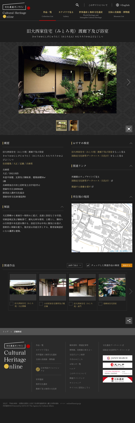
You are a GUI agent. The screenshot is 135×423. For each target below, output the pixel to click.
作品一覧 (47, 14)
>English (123, 5)
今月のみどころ (76, 359)
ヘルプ (72, 368)
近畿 (22, 163)
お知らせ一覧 (75, 364)
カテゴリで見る (66, 14)
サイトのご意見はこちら (80, 387)
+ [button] (75, 207)
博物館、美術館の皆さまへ (81, 349)
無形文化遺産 (41, 384)
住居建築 (7, 163)
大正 (15, 163)
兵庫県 (29, 163)
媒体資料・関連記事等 (79, 345)
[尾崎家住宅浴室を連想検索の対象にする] (100, 304)
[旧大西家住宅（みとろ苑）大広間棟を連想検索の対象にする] (11, 303)
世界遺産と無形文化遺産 (91, 14)
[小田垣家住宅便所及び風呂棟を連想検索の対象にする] (41, 304)
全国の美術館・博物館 (119, 14)
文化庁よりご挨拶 (77, 354)
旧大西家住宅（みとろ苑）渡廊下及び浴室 (92, 151)
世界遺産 (39, 379)
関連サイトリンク (77, 378)
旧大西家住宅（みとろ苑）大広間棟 (24, 304)
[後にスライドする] (128, 82)
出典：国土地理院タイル (123, 251)
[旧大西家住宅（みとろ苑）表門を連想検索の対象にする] (70, 304)
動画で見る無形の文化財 (46, 388)
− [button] (75, 211)
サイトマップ (75, 382)
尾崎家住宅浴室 (110, 303)
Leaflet (112, 251)
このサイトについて (98, 5)
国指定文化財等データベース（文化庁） (91, 155)
